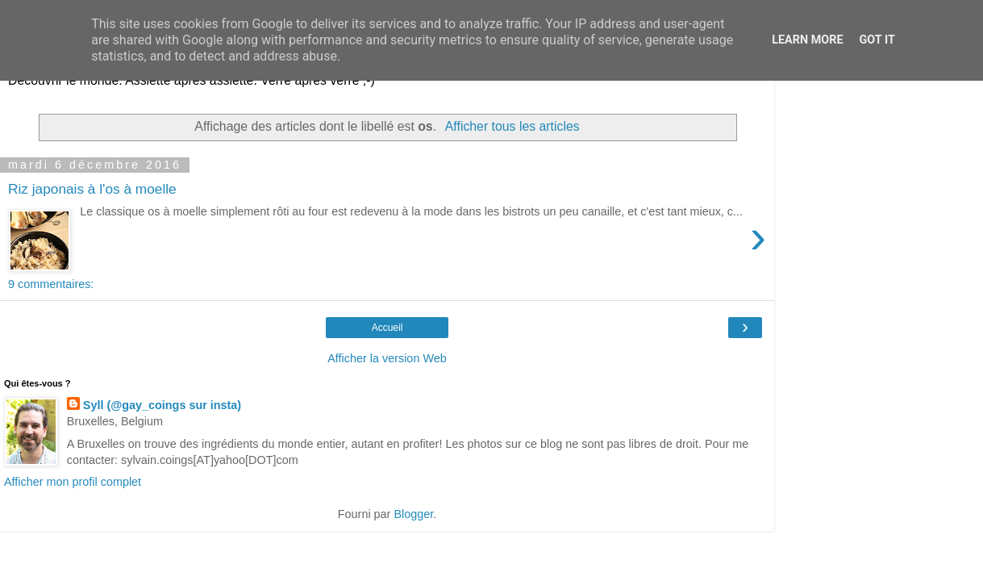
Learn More (807, 40)
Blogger (413, 514)
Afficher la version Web (386, 358)
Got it (877, 40)
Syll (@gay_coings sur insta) (162, 405)
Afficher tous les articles (512, 126)
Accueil (387, 327)
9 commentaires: (51, 284)
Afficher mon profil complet (72, 481)
